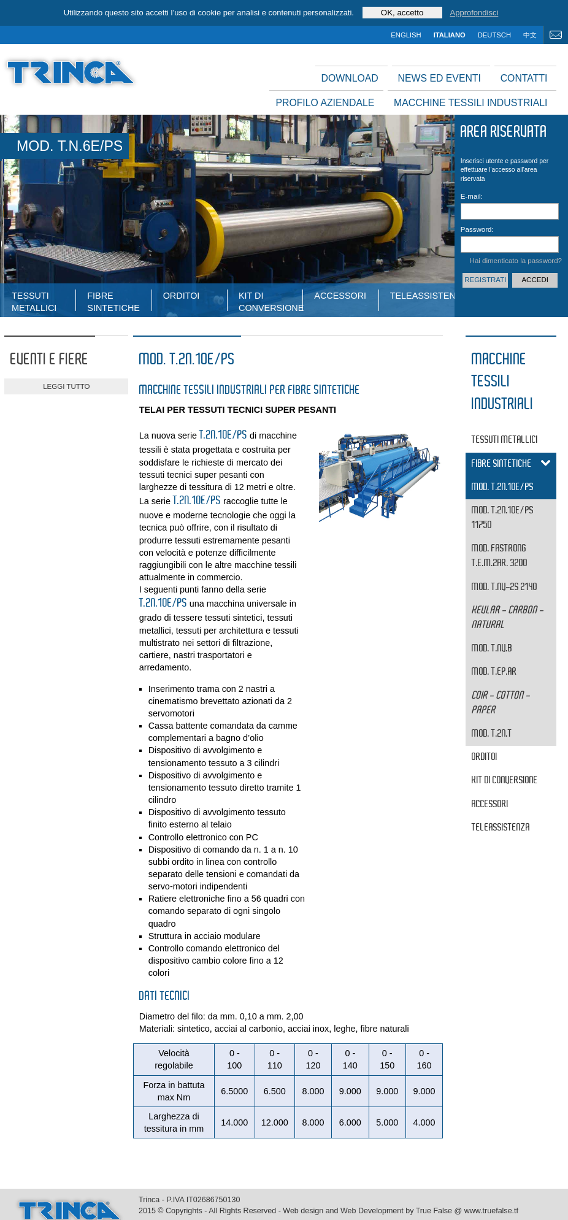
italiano (450, 35)
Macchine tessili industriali (470, 103)
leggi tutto (66, 386)
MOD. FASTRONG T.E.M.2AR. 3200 (500, 556)
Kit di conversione (270, 301)
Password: (476, 229)
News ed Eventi (439, 78)
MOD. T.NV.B (492, 648)
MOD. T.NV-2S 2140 (504, 587)
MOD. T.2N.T (492, 734)
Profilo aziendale (324, 103)
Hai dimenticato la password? (516, 260)
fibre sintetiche (113, 301)
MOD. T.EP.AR (494, 672)
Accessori (340, 296)
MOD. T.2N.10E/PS (503, 487)
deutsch (494, 35)
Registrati (485, 279)
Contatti (524, 78)
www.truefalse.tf (491, 1211)
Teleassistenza (422, 296)
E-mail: (472, 196)
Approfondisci (474, 12)
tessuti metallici (34, 301)
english (406, 35)
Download (349, 78)
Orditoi (181, 296)
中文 (530, 35)
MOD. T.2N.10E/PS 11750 (503, 518)
